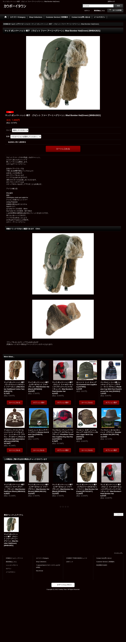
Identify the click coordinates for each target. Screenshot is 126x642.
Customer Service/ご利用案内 (105, 561)
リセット (119, 514)
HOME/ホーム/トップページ (14, 558)
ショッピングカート (12, 565)
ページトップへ (118, 553)
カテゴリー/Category (42, 558)
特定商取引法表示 (101, 565)
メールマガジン (10, 572)
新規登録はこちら (99, 10)
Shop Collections (41, 561)
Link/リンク (69, 561)
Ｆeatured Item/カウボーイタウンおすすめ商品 (48, 566)
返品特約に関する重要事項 (17, 142)
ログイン (87, 10)
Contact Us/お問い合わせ (104, 558)
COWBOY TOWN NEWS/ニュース (76, 558)
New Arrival (39, 570)
